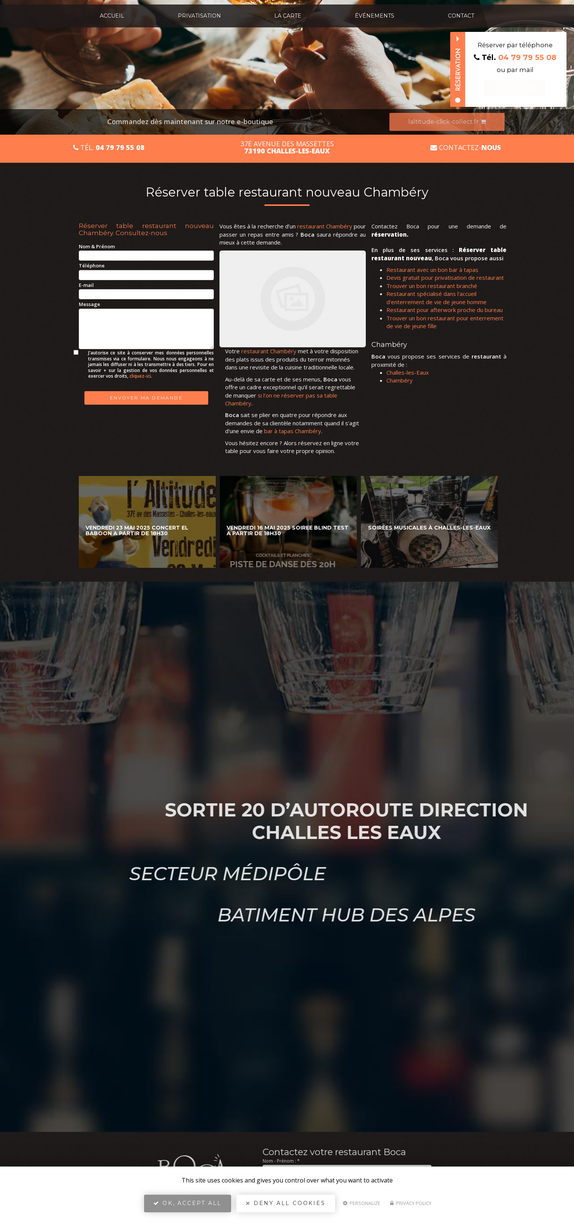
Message (89, 304)
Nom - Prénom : (281, 1161)
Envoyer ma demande (146, 398)
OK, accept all (187, 1206)
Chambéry (399, 380)
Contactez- (465, 147)
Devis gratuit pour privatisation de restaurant (445, 277)
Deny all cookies (285, 1206)
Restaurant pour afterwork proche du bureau (444, 310)
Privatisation (199, 15)
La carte (287, 15)
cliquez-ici (140, 376)
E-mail (86, 285)
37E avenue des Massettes (287, 147)
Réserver (515, 88)
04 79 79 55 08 (527, 57)
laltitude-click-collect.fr (447, 121)
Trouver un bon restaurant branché (431, 286)
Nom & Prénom (97, 246)
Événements (374, 15)
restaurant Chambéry (324, 226)
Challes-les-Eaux (407, 372)
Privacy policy (410, 1206)
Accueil (112, 15)
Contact (461, 15)
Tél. (108, 147)
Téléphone (92, 265)
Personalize (361, 1206)
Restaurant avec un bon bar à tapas (432, 269)
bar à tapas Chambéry (292, 431)
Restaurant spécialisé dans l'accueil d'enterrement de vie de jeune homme (436, 297)
